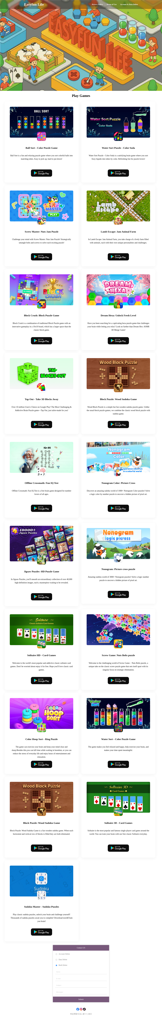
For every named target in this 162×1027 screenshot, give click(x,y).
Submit (81, 1005)
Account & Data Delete (129, 4)
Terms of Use (112, 4)
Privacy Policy (97, 4)
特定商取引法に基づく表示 (81, 1020)
